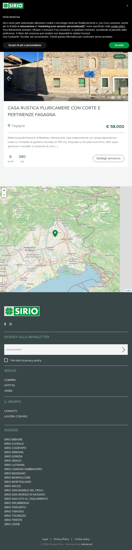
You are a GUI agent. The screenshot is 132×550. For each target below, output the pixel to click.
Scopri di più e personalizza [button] (24, 45)
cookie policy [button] (118, 26)
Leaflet (128, 291)
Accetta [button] (119, 45)
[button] (127, 5)
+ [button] (4, 190)
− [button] (4, 195)
